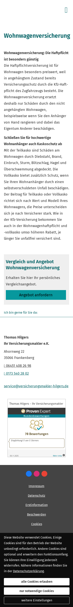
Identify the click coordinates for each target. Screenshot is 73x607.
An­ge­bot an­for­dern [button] (36, 295)
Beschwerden (36, 514)
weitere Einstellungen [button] (36, 600)
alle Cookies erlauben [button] (36, 581)
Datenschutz (36, 495)
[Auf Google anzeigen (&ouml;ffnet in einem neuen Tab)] (44, 474)
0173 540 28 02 (16, 373)
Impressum (36, 486)
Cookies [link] (36, 524)
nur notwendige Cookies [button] (36, 591)
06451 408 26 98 (17, 366)
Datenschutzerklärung (28, 571)
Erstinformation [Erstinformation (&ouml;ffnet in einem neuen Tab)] (37, 505)
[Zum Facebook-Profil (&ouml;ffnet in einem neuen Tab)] (29, 474)
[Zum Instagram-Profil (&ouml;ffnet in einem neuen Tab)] (37, 474)
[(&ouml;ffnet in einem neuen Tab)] (36, 456)
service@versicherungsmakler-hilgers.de (36, 386)
